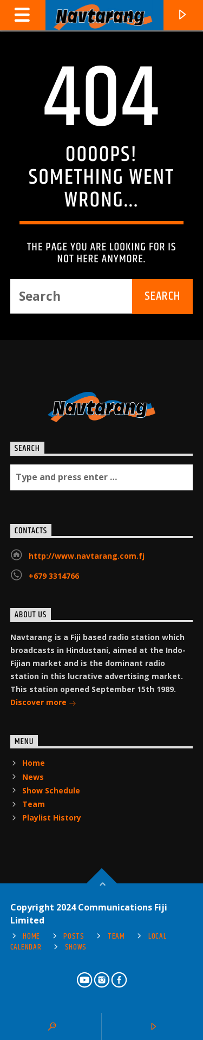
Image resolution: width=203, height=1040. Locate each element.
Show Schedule (51, 790)
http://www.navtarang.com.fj (87, 556)
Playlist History (51, 817)
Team (33, 804)
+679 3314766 (54, 576)
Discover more (43, 703)
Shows (76, 947)
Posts (73, 936)
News (33, 777)
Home (33, 763)
